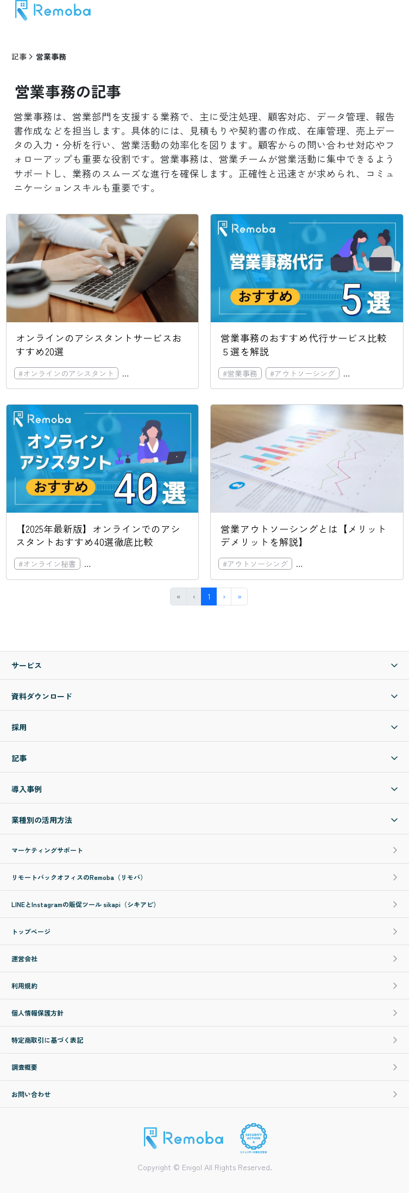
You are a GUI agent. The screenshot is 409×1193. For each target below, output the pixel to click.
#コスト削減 (369, 373)
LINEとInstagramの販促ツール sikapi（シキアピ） (204, 904)
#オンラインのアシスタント (66, 373)
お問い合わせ (204, 1094)
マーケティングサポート (204, 849)
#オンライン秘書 (155, 373)
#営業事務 (240, 373)
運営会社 (204, 958)
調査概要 (204, 1066)
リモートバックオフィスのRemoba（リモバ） (204, 877)
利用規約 (204, 985)
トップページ (204, 931)
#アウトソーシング (302, 373)
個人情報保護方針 (204, 1012)
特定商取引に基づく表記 (204, 1039)
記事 (19, 56)
